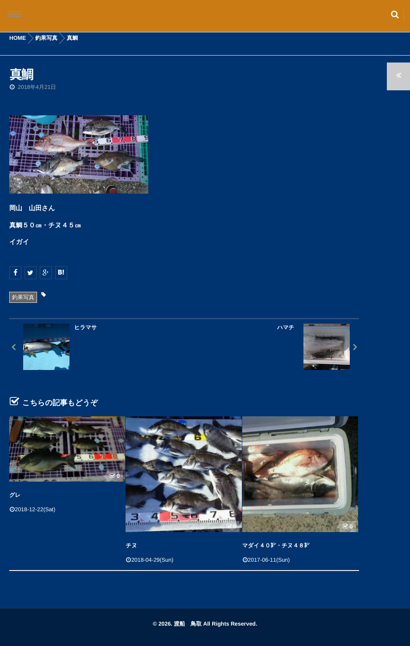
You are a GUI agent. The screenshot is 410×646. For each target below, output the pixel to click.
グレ (15, 495)
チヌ (131, 545)
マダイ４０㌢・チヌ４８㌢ (275, 545)
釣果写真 (23, 297)
